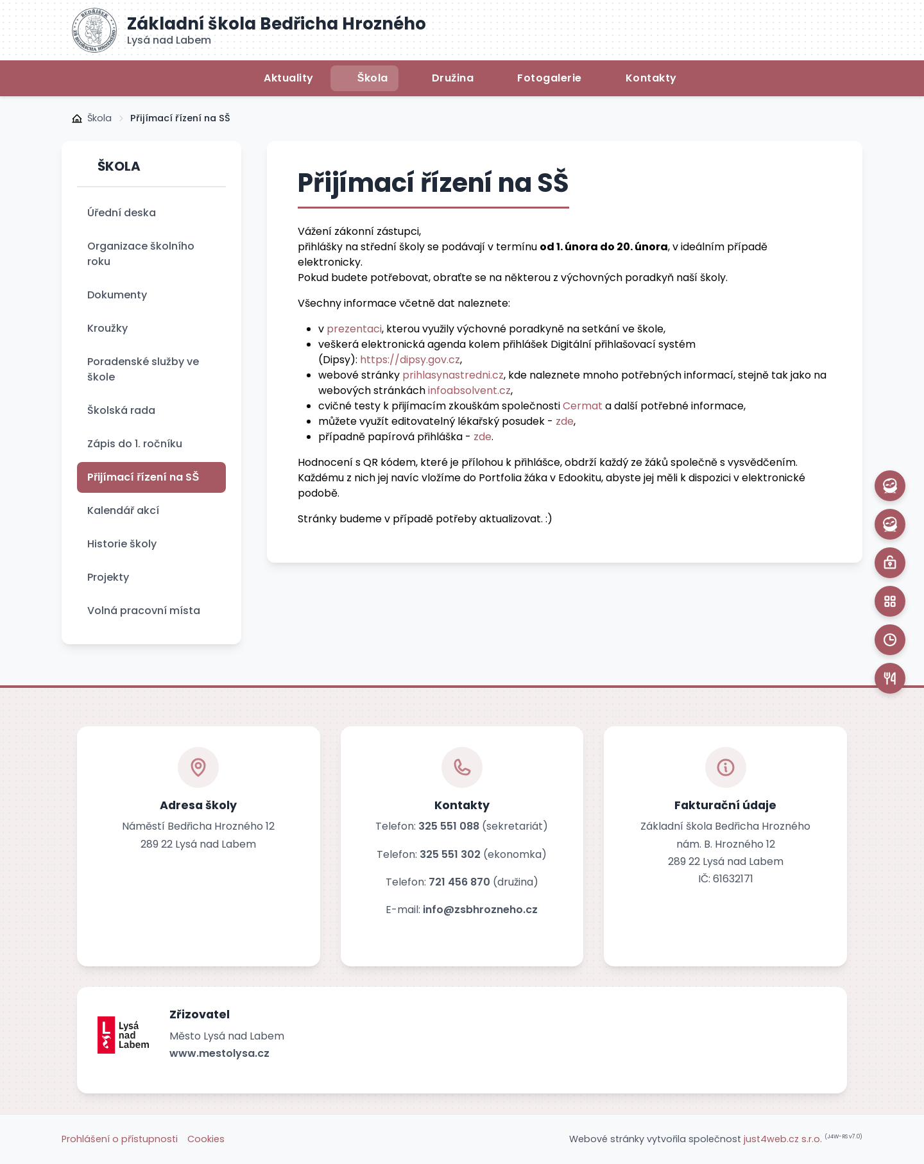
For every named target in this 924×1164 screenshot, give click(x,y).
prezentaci (354, 328)
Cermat (583, 405)
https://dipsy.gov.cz (410, 359)
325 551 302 (450, 854)
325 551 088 (448, 826)
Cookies (206, 1139)
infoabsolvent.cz (469, 390)
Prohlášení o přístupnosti (120, 1139)
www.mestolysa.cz (219, 1053)
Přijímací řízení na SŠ (180, 118)
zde (565, 421)
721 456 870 (459, 882)
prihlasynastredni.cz (453, 375)
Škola (99, 118)
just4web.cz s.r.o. (783, 1139)
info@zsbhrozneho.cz (480, 909)
